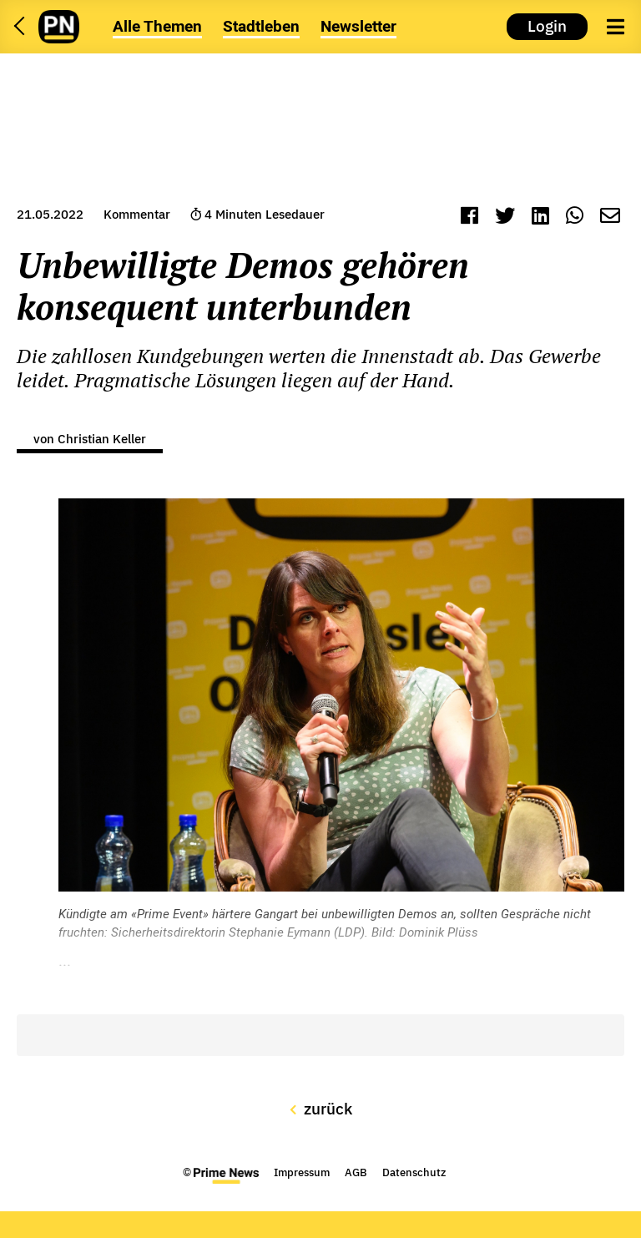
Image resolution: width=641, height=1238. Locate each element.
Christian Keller (102, 439)
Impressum (302, 1172)
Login (547, 26)
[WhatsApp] (575, 217)
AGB (356, 1172)
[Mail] (610, 217)
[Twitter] (505, 217)
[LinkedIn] (540, 217)
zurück (321, 1109)
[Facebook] (469, 217)
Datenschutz (414, 1172)
